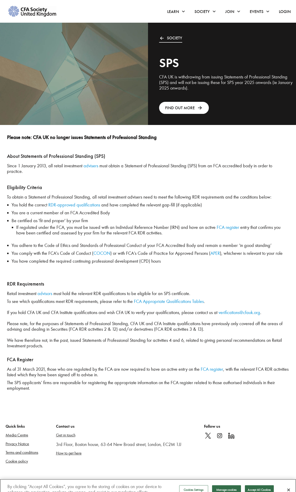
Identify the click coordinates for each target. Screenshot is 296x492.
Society (202, 11)
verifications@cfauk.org (239, 312)
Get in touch (65, 435)
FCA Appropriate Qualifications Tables (169, 301)
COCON (101, 253)
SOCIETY (170, 37)
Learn (173, 11)
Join (229, 11)
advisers (90, 165)
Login (285, 11)
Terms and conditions (22, 452)
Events (256, 11)
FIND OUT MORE (184, 107)
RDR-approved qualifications (74, 205)
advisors (44, 293)
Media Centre (17, 435)
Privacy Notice (17, 444)
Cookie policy (17, 461)
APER (215, 253)
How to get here (69, 453)
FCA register (228, 227)
